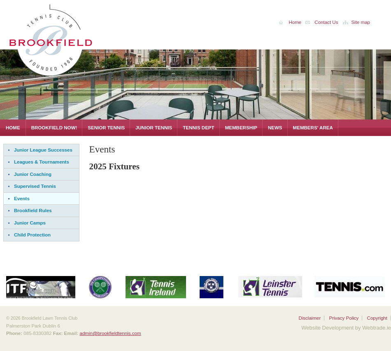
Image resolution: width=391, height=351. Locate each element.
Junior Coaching (32, 174)
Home (13, 127)
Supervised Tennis (35, 186)
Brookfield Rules (33, 210)
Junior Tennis (153, 127)
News (275, 127)
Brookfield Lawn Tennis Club (70, 38)
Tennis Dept (198, 127)
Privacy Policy (343, 318)
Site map (360, 22)
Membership (241, 127)
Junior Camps (30, 222)
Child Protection (32, 234)
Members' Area (313, 127)
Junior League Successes (43, 149)
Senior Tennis (106, 127)
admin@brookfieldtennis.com (110, 333)
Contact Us (326, 22)
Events (22, 198)
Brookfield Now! (54, 127)
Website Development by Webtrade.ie (346, 328)
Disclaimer (309, 318)
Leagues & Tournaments (41, 161)
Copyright (377, 318)
